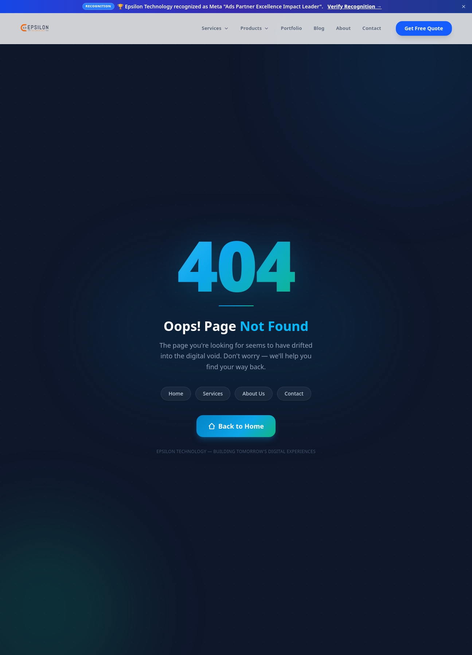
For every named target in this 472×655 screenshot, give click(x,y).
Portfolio (291, 28)
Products (255, 28)
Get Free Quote (424, 28)
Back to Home (236, 426)
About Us (253, 393)
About (343, 28)
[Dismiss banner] (463, 6)
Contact (371, 28)
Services (215, 28)
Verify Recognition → (355, 6)
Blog (319, 28)
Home (175, 393)
